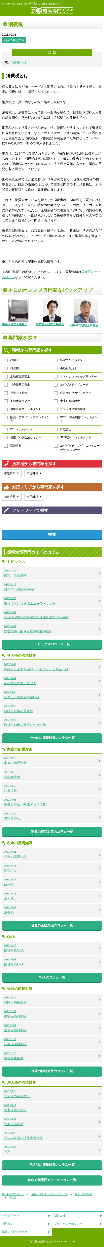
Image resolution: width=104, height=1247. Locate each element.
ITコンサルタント (18, 429)
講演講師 (13, 446)
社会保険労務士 (17, 385)
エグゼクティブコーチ (71, 385)
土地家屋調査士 (17, 376)
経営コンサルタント (69, 360)
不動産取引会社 (17, 401)
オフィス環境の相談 (69, 409)
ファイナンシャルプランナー (75, 376)
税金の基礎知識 (14, 40)
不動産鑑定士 (65, 368)
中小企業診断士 (67, 401)
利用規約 (7, 1223)
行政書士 (62, 429)
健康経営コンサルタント (22, 409)
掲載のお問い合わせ (14, 1231)
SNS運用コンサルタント (72, 437)
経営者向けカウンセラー (72, 393)
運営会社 (59, 1215)
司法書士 (13, 368)
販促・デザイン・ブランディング (27, 419)
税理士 (11, 360)
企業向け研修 (15, 393)
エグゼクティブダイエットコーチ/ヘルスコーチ (77, 447)
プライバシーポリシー (68, 1223)
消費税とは (18, 62)
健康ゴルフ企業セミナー (22, 437)
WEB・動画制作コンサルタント (76, 419)
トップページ (10, 1215)
